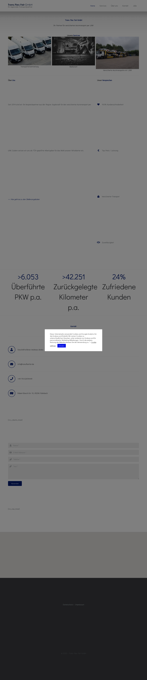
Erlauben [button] (61, 346)
